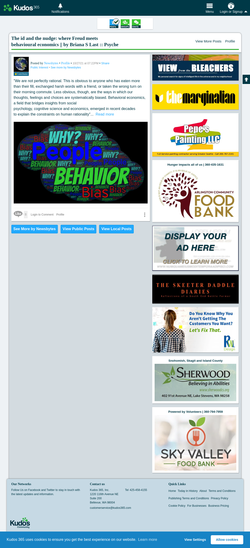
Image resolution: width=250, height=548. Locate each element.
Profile (230, 41)
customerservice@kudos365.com (110, 507)
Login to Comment (42, 214)
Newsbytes (51, 63)
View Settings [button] (195, 540)
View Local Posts (116, 229)
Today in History (188, 491)
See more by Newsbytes (66, 67)
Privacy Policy (219, 498)
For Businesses (197, 505)
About (203, 491)
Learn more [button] (147, 540)
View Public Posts (78, 229)
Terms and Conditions (222, 491)
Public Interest (40, 67)
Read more (105, 114)
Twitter (23, 501)
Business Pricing (218, 505)
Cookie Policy (177, 505)
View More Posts (208, 41)
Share (105, 63)
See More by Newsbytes (34, 229)
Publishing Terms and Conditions (189, 498)
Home (172, 491)
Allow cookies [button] (227, 540)
